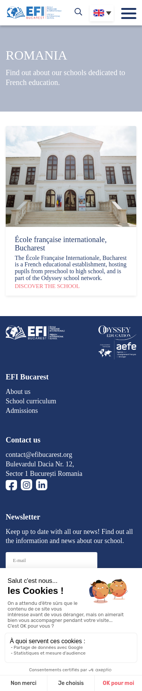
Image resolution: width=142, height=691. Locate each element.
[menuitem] (102, 13)
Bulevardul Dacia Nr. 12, (40, 464)
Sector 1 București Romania (44, 473)
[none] (102, 13)
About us (18, 391)
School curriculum (31, 401)
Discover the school (47, 286)
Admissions (22, 410)
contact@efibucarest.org (39, 454)
